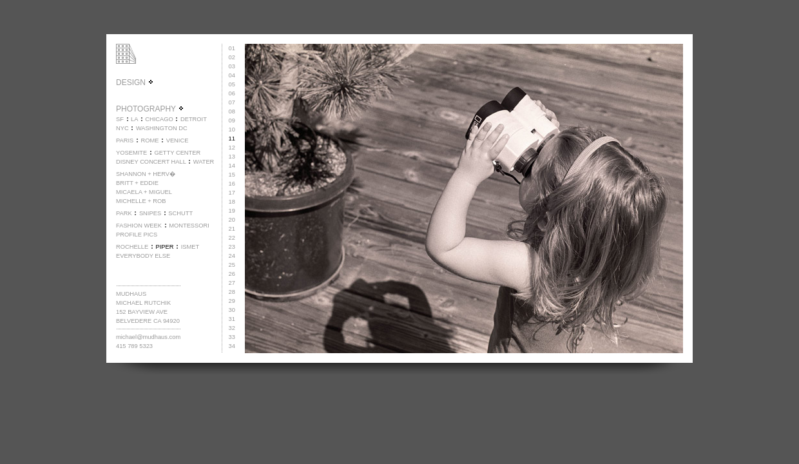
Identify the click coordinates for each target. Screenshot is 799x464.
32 (232, 328)
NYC (122, 128)
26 (232, 274)
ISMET (190, 247)
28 (232, 292)
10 (232, 129)
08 (232, 111)
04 (232, 75)
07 (232, 102)
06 (232, 93)
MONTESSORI (189, 225)
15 (232, 174)
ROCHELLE (132, 247)
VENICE (177, 140)
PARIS (124, 140)
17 (232, 192)
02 (232, 57)
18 (232, 201)
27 (232, 283)
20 (232, 220)
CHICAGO (159, 119)
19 (232, 211)
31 (232, 319)
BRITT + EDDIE (137, 183)
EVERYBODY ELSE (143, 256)
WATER (204, 162)
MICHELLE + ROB (141, 201)
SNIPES (150, 213)
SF (120, 119)
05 (232, 84)
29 (232, 301)
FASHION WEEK (139, 225)
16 (232, 183)
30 (232, 310)
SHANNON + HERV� (145, 174)
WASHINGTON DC (162, 128)
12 (232, 147)
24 (232, 256)
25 (232, 265)
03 (232, 66)
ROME (149, 140)
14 (232, 165)
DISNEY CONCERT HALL (151, 162)
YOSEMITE (131, 153)
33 (232, 337)
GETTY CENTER (177, 153)
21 (232, 229)
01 (232, 48)
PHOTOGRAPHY (150, 108)
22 (232, 238)
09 (232, 120)
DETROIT (193, 119)
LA (134, 119)
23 (232, 247)
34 (232, 346)
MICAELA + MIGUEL (144, 192)
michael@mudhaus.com (148, 337)
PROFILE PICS (136, 234)
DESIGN (135, 82)
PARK (124, 213)
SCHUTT (180, 213)
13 (232, 156)
